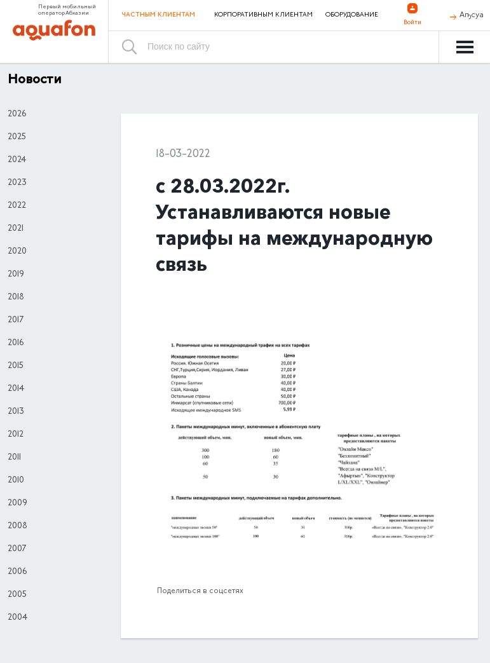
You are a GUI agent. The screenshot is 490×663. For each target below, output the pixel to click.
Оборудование (351, 15)
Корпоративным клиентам (263, 15)
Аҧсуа (471, 15)
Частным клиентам (158, 14)
